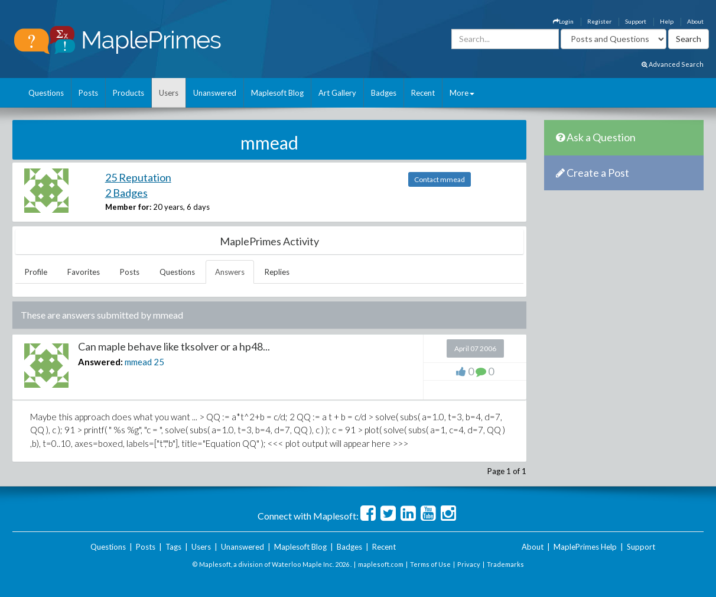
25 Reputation (138, 177)
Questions (46, 93)
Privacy (468, 564)
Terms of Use (430, 564)
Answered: (100, 361)
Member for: (128, 207)
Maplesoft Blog (277, 93)
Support (635, 21)
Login (563, 21)
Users (168, 93)
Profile (36, 272)
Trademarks (505, 564)
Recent (423, 93)
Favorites (83, 272)
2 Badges (126, 192)
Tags (173, 546)
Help (666, 21)
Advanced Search (673, 64)
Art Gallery (337, 93)
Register (599, 21)
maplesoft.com (380, 564)
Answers (230, 272)
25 (159, 361)
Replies (277, 272)
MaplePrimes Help (585, 546)
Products (128, 93)
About (695, 21)
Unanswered (214, 93)
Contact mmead (439, 179)
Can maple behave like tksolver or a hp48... (174, 346)
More (462, 93)
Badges (383, 93)
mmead (138, 361)
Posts (88, 93)
